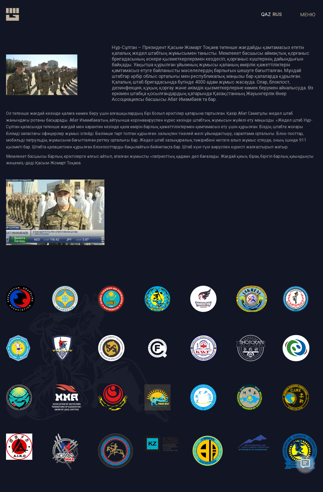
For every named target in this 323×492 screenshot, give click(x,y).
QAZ (266, 14)
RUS (277, 14)
